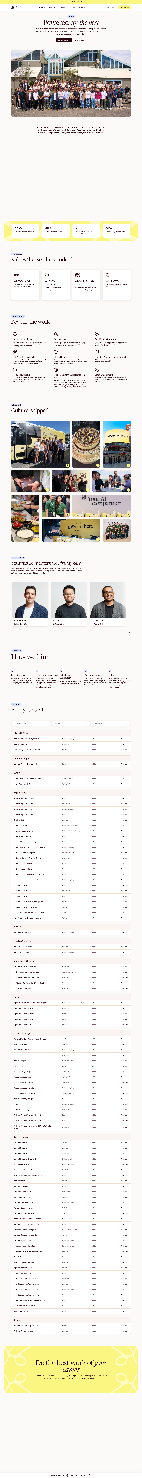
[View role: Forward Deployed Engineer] (71, 798)
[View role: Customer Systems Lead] (71, 1240)
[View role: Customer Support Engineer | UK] (71, 764)
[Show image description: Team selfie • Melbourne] (87, 490)
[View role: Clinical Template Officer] (71, 744)
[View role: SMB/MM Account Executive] (71, 1306)
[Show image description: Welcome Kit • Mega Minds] (47, 490)
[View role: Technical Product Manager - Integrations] (71, 1115)
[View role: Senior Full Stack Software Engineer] (71, 842)
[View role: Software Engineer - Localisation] (71, 907)
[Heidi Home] (16, 7)
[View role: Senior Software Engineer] (71, 863)
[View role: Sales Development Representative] (71, 1278)
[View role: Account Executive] (71, 1142)
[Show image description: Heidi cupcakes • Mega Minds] (98, 465)
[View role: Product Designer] (71, 1055)
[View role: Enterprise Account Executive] (71, 1246)
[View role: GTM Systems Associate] (71, 1257)
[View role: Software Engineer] (71, 885)
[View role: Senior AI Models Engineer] (71, 831)
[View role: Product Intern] (71, 1066)
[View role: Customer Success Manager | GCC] (71, 1229)
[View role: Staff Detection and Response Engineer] (71, 918)
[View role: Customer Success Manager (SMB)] (71, 1224)
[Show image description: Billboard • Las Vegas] (128, 465)
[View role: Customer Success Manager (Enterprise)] (71, 1219)
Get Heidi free (124, 7)
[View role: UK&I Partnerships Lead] (71, 1311)
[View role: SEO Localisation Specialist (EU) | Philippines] (71, 983)
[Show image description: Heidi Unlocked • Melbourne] (67, 514)
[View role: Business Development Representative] (71, 1170)
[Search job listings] (32, 723)
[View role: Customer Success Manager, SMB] (71, 1235)
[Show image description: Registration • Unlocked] (98, 539)
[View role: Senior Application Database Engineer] (71, 778)
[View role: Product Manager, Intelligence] (71, 1093)
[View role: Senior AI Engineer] (71, 825)
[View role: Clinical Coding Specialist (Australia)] (71, 739)
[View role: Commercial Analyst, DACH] (71, 1191)
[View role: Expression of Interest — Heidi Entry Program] (71, 1003)
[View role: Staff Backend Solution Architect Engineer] (71, 912)
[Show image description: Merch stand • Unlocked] (128, 514)
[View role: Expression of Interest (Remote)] (71, 1013)
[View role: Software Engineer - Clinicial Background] (71, 901)
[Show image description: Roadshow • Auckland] (67, 465)
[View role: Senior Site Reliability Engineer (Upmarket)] (71, 858)
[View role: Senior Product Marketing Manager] (71, 972)
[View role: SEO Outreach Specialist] (71, 988)
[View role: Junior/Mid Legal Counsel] (71, 947)
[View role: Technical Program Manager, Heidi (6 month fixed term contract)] (71, 1127)
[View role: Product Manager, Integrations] (71, 1082)
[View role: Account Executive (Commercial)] (71, 1159)
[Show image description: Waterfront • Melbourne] (128, 490)
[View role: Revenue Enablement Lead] (71, 1273)
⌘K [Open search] (106, 7)
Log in (114, 7)
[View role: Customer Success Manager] (71, 1208)
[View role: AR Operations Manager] (71, 932)
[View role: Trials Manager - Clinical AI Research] (71, 749)
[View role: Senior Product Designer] (71, 1104)
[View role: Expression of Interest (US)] (71, 1024)
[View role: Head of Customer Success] (71, 1262)
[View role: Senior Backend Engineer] (71, 836)
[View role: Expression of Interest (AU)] (71, 1008)
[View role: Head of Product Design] (71, 1044)
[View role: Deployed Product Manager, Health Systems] (71, 1039)
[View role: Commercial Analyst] (71, 1186)
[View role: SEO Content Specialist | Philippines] (71, 977)
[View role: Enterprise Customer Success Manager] (71, 1251)
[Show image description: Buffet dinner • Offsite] (37, 539)
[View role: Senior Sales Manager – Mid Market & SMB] (71, 1300)
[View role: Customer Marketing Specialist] (71, 966)
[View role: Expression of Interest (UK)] (71, 1019)
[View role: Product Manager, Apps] (71, 1071)
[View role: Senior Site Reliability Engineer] (71, 852)
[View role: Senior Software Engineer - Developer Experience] (71, 880)
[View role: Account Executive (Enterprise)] (71, 1164)
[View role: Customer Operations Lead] (71, 1202)
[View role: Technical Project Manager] (71, 1331)
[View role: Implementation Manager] (71, 1268)
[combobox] (71, 723)
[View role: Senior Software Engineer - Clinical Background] (71, 874)
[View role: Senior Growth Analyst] (71, 784)
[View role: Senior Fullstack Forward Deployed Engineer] (71, 847)
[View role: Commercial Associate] (71, 1197)
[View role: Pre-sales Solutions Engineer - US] (71, 1325)
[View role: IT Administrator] (71, 820)
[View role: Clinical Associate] (71, 1181)
